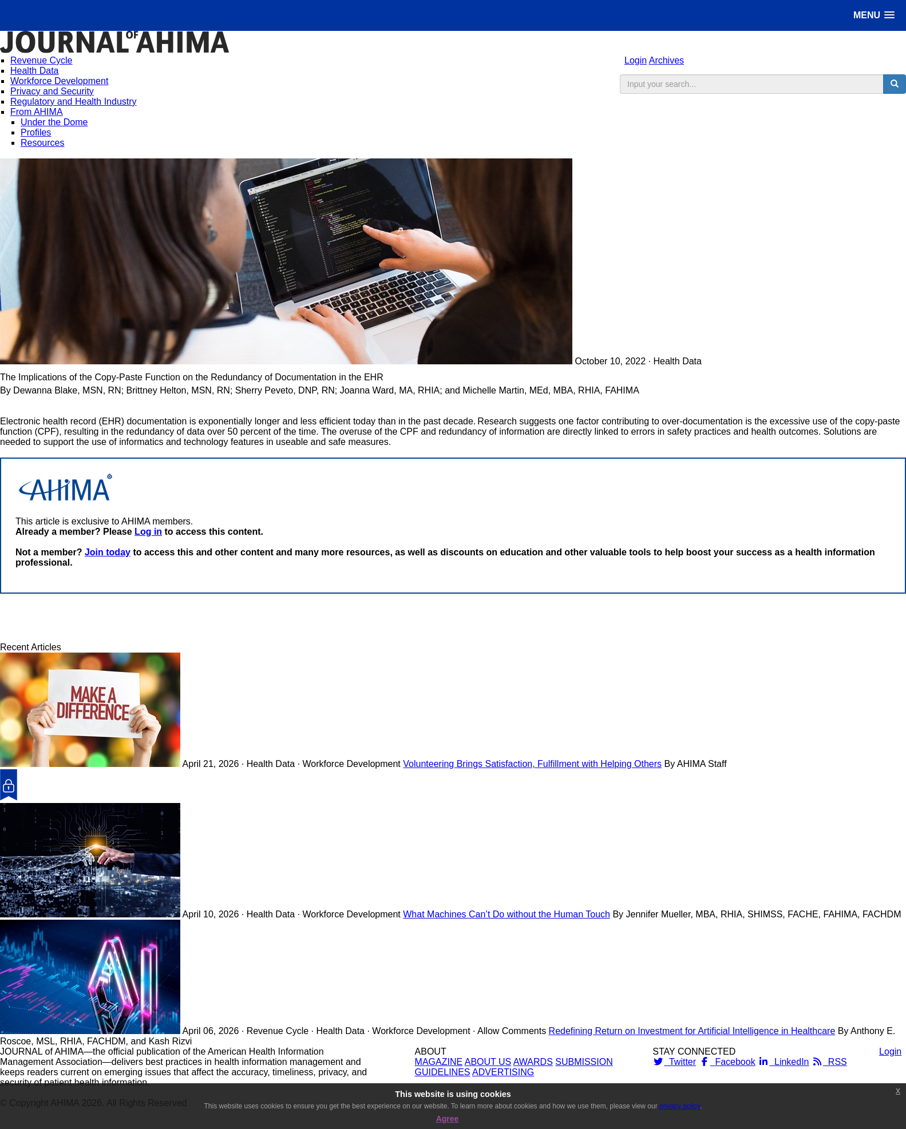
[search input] (752, 84)
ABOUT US (488, 1062)
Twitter (674, 1062)
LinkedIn (783, 1062)
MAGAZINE (439, 1062)
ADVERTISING (503, 1072)
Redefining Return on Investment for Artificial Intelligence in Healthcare (692, 1031)
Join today (107, 552)
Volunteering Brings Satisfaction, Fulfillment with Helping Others (532, 764)
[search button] (894, 84)
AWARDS (533, 1062)
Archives (666, 60)
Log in (148, 531)
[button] (874, 15)
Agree (447, 1118)
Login (635, 60)
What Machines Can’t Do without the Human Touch (506, 914)
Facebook (727, 1062)
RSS (829, 1062)
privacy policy (679, 1106)
